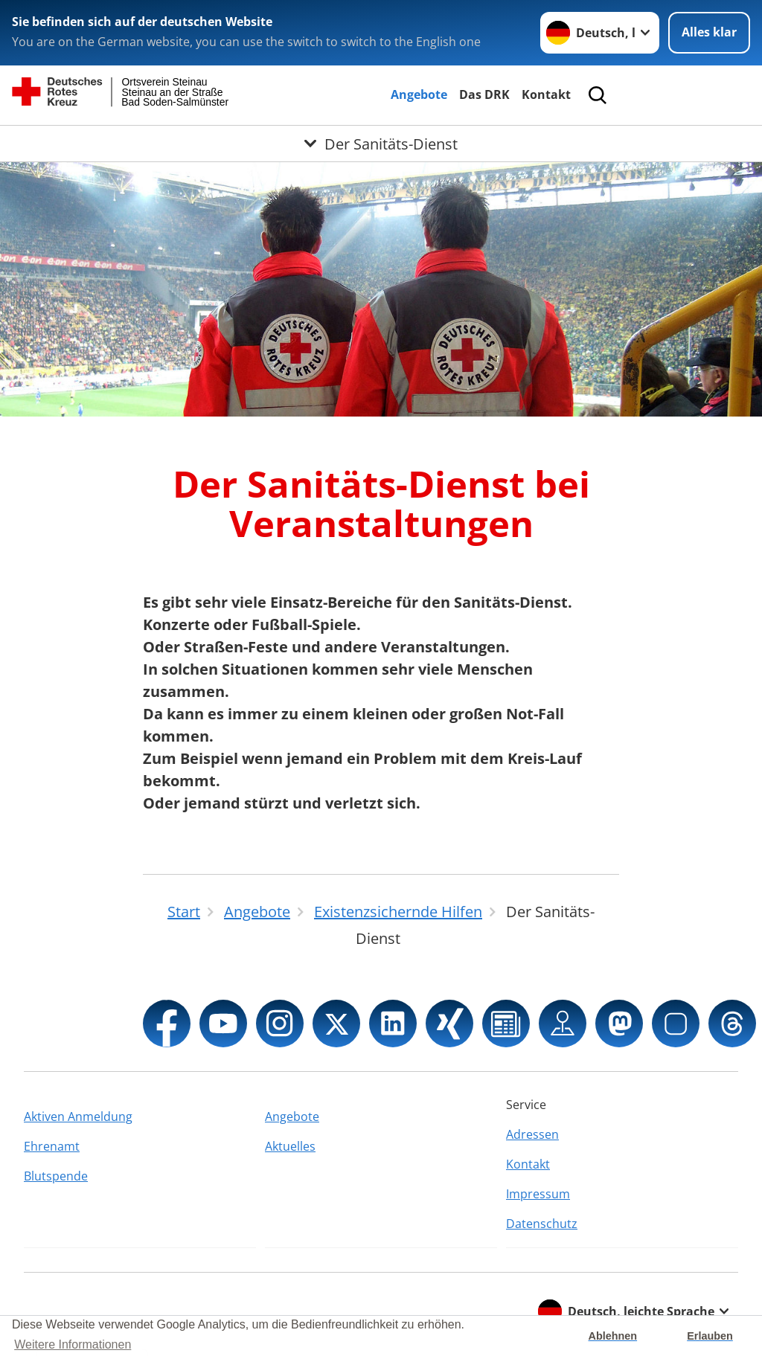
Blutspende (56, 1176)
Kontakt (546, 94)
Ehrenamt (52, 1146)
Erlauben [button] (710, 1336)
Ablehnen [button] (613, 1336)
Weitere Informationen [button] (72, 1344)
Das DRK (484, 94)
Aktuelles (290, 1146)
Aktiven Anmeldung (78, 1116)
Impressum (538, 1194)
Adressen (532, 1134)
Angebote (419, 94)
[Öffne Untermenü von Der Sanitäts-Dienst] (381, 143)
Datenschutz (541, 1223)
